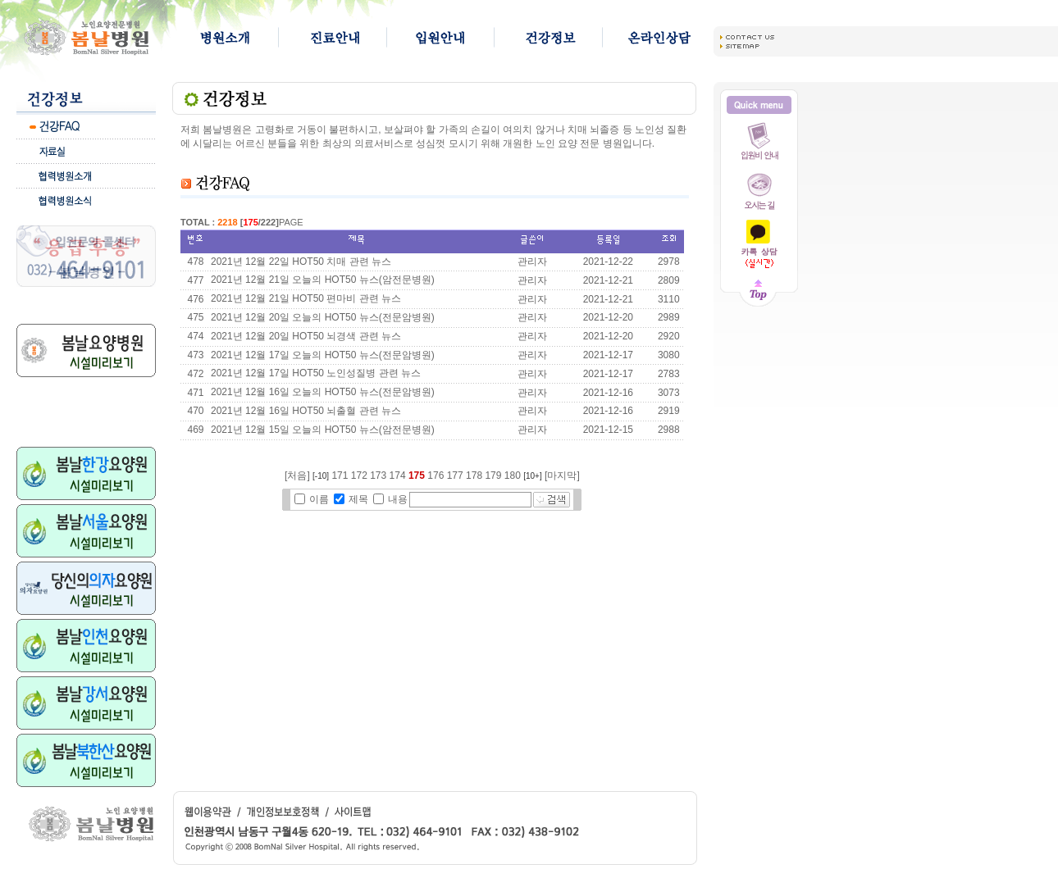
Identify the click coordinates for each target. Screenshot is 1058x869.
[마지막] (562, 475)
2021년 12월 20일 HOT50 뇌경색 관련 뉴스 (306, 336)
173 (378, 475)
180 (512, 475)
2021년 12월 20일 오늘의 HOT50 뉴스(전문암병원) (323, 317)
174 (398, 475)
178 (474, 475)
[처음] (297, 475)
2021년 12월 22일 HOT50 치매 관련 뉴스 (301, 261)
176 (435, 475)
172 (359, 475)
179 (493, 475)
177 (455, 475)
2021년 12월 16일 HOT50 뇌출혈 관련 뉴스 (306, 410)
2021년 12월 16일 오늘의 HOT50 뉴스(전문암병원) (323, 392)
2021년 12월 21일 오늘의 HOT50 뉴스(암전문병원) (323, 279)
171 (339, 475)
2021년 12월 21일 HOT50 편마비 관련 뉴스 (306, 298)
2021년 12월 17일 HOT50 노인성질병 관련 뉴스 (316, 373)
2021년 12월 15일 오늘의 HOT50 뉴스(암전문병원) (323, 429)
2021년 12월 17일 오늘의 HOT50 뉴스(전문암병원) (323, 355)
